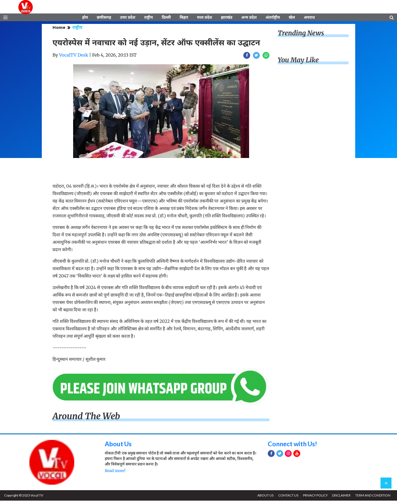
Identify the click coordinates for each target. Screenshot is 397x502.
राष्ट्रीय (148, 18)
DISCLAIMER (340, 497)
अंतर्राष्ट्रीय (273, 18)
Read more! (115, 472)
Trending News (301, 34)
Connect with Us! (294, 445)
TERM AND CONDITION (372, 497)
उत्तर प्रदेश (127, 18)
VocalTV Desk (73, 56)
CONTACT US (286, 497)
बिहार (184, 18)
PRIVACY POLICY (313, 497)
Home (59, 28)
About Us (119, 445)
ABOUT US (263, 497)
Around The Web (86, 417)
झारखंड (226, 18)
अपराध (309, 18)
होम (85, 18)
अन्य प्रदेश (249, 18)
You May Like (298, 61)
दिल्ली (166, 18)
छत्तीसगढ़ (104, 18)
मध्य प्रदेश (204, 18)
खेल (292, 18)
